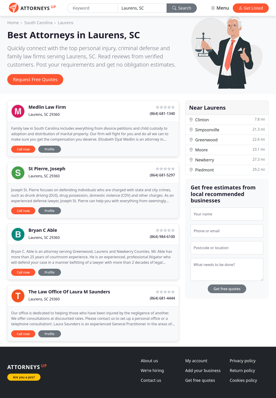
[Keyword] (92, 8)
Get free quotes (227, 288)
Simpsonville (227, 129)
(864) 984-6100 (162, 236)
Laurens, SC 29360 (44, 114)
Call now (23, 149)
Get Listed (250, 8)
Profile (49, 149)
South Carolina (38, 22)
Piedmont (227, 170)
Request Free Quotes (35, 79)
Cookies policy (243, 380)
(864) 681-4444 (162, 298)
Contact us (151, 380)
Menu (220, 8)
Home (13, 22)
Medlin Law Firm (47, 107)
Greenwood (227, 139)
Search (181, 8)
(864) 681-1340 (162, 113)
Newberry (227, 160)
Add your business (203, 370)
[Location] (142, 8)
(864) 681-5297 (162, 175)
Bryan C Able (42, 230)
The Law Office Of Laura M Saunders (69, 292)
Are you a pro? (24, 377)
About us (149, 360)
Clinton (227, 119)
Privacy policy (243, 360)
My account (196, 360)
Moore (227, 149)
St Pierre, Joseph (46, 168)
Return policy (242, 370)
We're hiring (152, 370)
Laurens (65, 22)
